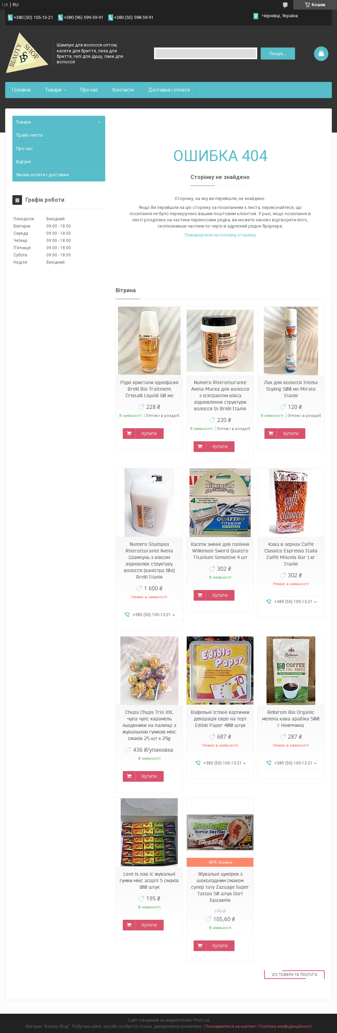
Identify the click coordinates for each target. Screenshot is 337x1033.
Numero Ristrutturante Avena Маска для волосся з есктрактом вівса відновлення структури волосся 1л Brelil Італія (220, 395)
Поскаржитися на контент (230, 1026)
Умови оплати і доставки (42, 174)
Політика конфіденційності (285, 1026)
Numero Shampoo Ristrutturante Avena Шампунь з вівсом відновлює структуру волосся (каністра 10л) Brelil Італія (149, 560)
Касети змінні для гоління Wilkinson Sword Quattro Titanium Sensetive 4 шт (220, 550)
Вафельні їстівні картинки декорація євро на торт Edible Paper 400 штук (220, 718)
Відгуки (23, 161)
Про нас (89, 90)
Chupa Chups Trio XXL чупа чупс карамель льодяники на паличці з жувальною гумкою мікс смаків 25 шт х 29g (149, 725)
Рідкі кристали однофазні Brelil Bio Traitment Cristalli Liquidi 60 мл (149, 389)
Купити (149, 433)
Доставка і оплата (169, 90)
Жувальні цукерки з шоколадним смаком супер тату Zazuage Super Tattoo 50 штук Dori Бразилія (220, 887)
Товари (53, 90)
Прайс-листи (29, 135)
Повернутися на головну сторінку (220, 235)
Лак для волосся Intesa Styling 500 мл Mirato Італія (291, 389)
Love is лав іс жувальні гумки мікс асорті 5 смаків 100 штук (149, 880)
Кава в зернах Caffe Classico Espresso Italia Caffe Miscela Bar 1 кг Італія (290, 554)
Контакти (123, 90)
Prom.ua (201, 1020)
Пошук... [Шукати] (278, 53)
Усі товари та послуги (294, 974)
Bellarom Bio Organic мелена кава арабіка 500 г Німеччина (290, 718)
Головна (21, 90)
